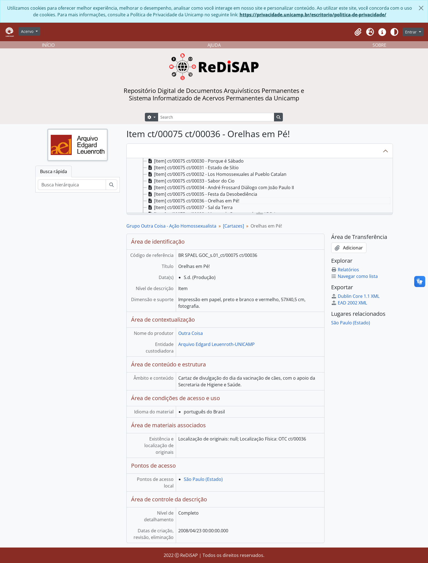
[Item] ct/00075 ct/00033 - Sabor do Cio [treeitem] (191, 181)
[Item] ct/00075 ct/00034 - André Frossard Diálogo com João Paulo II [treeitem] (220, 187)
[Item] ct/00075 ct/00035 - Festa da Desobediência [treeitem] (202, 194)
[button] (358, 32)
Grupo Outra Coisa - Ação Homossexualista (171, 226)
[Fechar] (421, 8)
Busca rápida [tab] (53, 171)
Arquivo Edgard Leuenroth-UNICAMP (216, 344)
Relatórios (345, 270)
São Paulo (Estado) (203, 479)
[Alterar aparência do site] (394, 32)
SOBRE (379, 45)
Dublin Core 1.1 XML (355, 296)
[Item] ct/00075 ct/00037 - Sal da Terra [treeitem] (190, 207)
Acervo (27, 31)
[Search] (216, 117)
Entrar (411, 32)
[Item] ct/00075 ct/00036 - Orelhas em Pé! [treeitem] (193, 200)
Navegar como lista (354, 276)
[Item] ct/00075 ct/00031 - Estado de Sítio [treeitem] (193, 167)
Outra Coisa (190, 333)
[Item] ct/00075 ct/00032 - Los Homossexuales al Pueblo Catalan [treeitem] (216, 174)
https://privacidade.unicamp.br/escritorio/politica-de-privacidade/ (313, 15)
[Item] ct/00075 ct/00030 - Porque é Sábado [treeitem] (195, 161)
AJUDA (214, 45)
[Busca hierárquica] (72, 184)
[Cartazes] (233, 226)
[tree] (260, 185)
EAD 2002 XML (349, 303)
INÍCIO (48, 45)
